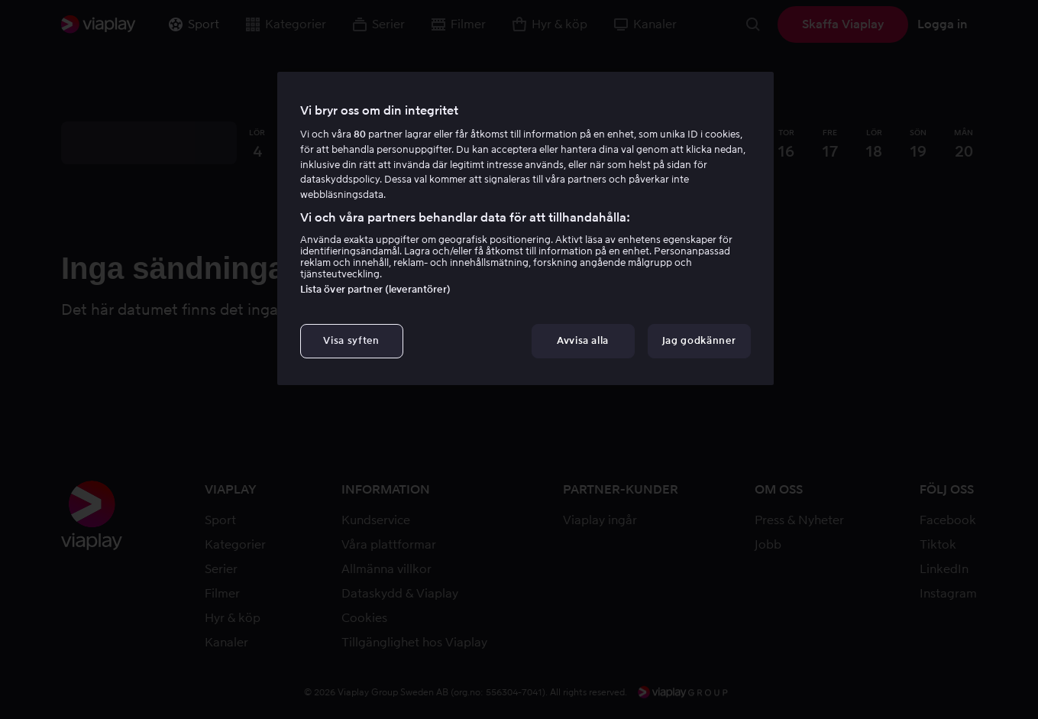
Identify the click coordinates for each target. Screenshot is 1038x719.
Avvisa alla (583, 340)
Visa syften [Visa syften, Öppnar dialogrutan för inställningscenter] (351, 340)
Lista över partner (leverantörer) (375, 289)
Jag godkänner (699, 340)
